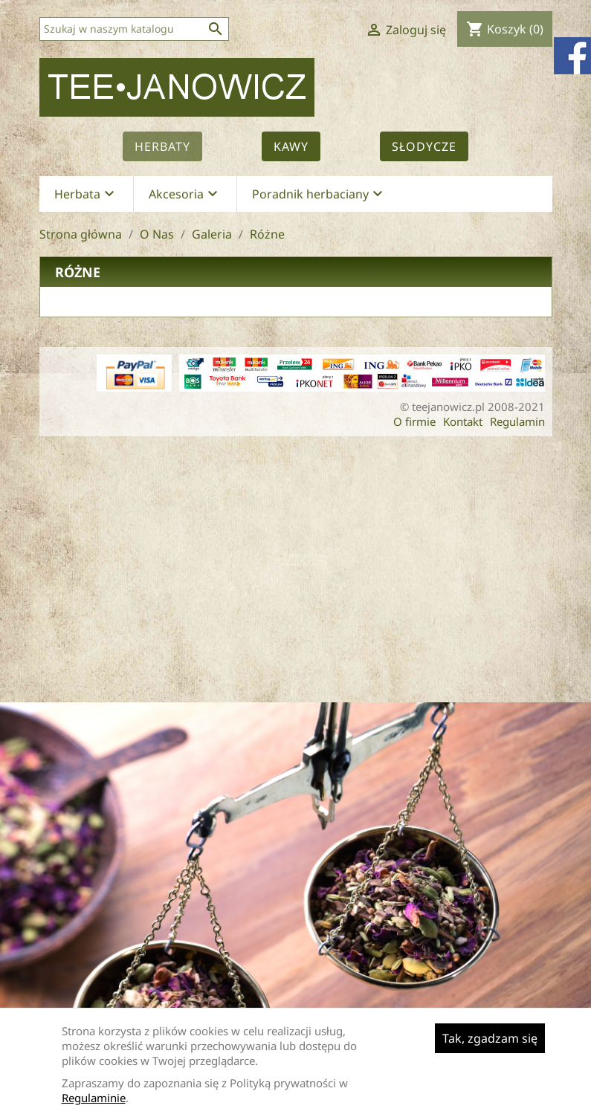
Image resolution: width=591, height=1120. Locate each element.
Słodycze (424, 146)
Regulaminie (94, 1097)
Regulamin (517, 421)
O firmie (414, 421)
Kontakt (462, 421)
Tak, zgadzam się (489, 1038)
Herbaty (162, 146)
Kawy (291, 146)
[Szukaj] (134, 29)
